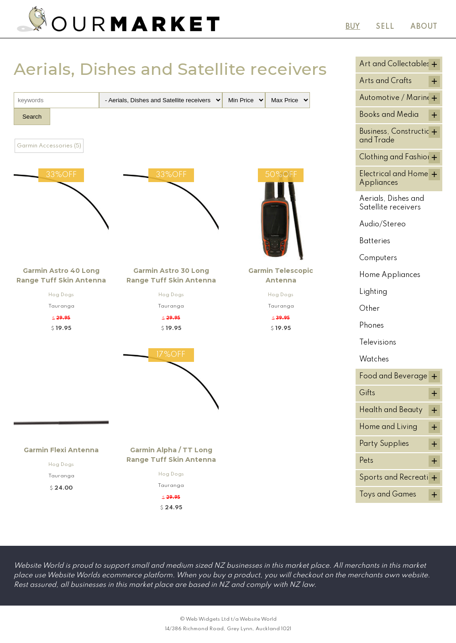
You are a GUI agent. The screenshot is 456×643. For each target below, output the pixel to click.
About (424, 27)
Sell (385, 27)
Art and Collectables (394, 64)
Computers (378, 258)
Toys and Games (387, 494)
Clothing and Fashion (395, 157)
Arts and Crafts (385, 81)
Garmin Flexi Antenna (61, 450)
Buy (353, 27)
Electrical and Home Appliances (393, 179)
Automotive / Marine (395, 98)
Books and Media (389, 115)
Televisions (377, 342)
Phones (371, 325)
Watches (374, 359)
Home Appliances (389, 275)
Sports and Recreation (398, 477)
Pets (366, 461)
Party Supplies (384, 444)
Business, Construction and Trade (397, 136)
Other (369, 309)
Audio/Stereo (382, 224)
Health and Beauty (391, 410)
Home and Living (388, 427)
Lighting (373, 292)
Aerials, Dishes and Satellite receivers (391, 203)
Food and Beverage (393, 376)
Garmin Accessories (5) (49, 146)
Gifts (367, 393)
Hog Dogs (61, 295)
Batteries (374, 241)
